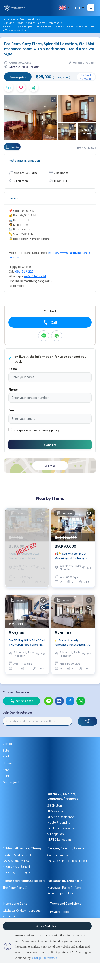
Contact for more (16, 692)
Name (12, 369)
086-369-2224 (25, 271)
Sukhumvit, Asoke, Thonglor (24, 848)
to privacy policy (48, 430)
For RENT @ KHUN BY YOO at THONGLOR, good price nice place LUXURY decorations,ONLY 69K (27, 642)
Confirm (50, 445)
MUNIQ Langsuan (59, 839)
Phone (13, 389)
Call (50, 322)
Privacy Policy (59, 911)
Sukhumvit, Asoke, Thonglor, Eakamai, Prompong (31, 22)
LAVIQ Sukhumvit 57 (16, 860)
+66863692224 (35, 276)
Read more (16, 285)
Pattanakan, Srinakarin (64, 880)
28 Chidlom (55, 805)
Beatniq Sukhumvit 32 (18, 855)
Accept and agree (25, 430)
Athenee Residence (60, 817)
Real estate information (24, 160)
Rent (6, 756)
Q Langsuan (55, 834)
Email (12, 410)
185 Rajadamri (57, 811)
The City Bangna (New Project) (67, 860)
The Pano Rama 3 (15, 887)
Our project (11, 782)
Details (13, 198)
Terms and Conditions (65, 903)
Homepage (9, 19)
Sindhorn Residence (61, 828)
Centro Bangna (57, 855)
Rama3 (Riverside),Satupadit (24, 880)
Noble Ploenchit (58, 822)
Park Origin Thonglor (17, 872)
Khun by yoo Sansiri (16, 866)
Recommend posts (30, 19)
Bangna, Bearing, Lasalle (65, 848)
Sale (6, 750)
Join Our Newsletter (17, 712)
